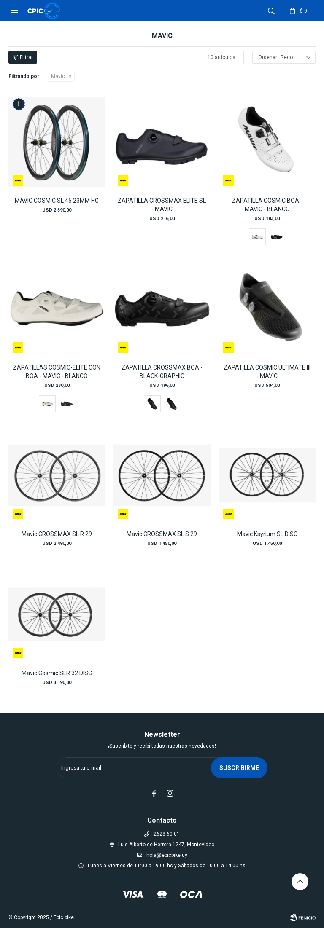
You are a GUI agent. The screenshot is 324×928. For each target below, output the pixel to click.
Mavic (58, 76)
